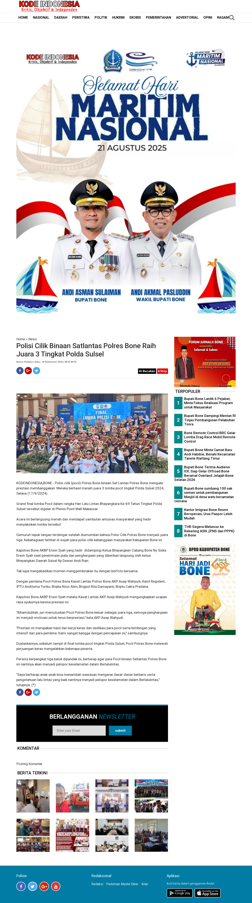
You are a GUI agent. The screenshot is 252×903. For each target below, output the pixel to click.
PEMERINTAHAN (158, 17)
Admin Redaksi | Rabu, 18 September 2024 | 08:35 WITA (46, 362)
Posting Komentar (29, 764)
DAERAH (60, 17)
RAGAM (223, 17)
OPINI (207, 17)
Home (20, 339)
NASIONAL (41, 17)
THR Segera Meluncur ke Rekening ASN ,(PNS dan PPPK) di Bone (209, 531)
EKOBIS (135, 17)
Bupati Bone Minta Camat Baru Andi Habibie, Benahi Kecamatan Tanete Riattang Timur (209, 454)
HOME (23, 17)
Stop (162, 371)
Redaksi (97, 884)
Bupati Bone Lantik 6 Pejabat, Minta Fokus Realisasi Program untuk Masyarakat (208, 403)
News (32, 339)
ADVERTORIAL (187, 17)
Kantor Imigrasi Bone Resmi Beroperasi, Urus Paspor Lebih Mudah (208, 514)
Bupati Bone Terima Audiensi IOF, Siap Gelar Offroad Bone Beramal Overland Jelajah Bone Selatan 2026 (204, 473)
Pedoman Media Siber (122, 884)
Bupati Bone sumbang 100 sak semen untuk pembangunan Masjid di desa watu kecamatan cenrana (204, 494)
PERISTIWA (81, 17)
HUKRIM (118, 17)
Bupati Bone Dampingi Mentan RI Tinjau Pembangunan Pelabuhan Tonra (210, 420)
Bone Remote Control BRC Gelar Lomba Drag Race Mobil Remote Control (209, 437)
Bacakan (147, 371)
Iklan (144, 884)
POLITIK (101, 17)
